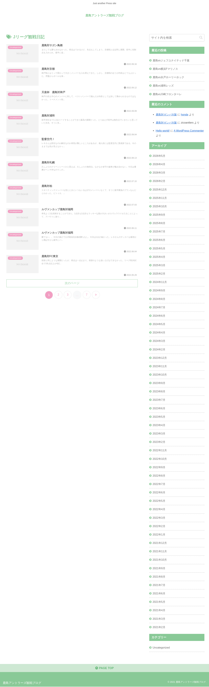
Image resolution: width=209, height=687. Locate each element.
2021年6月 (159, 593)
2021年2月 (159, 626)
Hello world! (163, 130)
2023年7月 (159, 399)
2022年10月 (160, 458)
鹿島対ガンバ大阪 (166, 114)
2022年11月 (160, 450)
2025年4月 (159, 256)
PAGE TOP (104, 668)
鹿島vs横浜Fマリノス (165, 68)
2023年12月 (160, 357)
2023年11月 (160, 366)
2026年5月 (159, 155)
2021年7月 (159, 585)
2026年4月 (159, 164)
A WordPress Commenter (189, 130)
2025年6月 (159, 239)
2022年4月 (159, 509)
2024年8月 (159, 298)
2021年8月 (159, 576)
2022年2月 (159, 525)
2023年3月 (159, 433)
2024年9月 (159, 290)
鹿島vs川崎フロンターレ (167, 93)
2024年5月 (159, 324)
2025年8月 (159, 223)
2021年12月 (160, 542)
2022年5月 (159, 500)
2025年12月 (160, 189)
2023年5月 (159, 416)
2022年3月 (159, 517)
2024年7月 (159, 307)
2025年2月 (159, 273)
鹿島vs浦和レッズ (163, 85)
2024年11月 (160, 281)
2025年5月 (159, 248)
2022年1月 (159, 534)
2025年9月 (159, 214)
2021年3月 (159, 618)
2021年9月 (159, 568)
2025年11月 (160, 197)
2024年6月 (159, 315)
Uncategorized (161, 647)
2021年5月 (159, 601)
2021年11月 (160, 551)
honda (184, 114)
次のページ (72, 282)
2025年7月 (159, 231)
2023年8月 (159, 391)
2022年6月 (159, 492)
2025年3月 (159, 265)
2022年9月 (159, 467)
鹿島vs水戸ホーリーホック (168, 77)
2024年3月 (159, 340)
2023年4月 (159, 425)
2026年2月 (159, 180)
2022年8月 (159, 475)
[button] (201, 37)
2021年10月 (160, 559)
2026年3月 (159, 172)
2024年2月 (159, 349)
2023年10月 (160, 374)
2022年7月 (159, 484)
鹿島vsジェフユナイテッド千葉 (171, 60)
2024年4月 (159, 332)
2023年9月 (159, 383)
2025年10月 (160, 206)
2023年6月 (159, 408)
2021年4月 (159, 610)
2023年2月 (159, 441)
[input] (176, 37)
